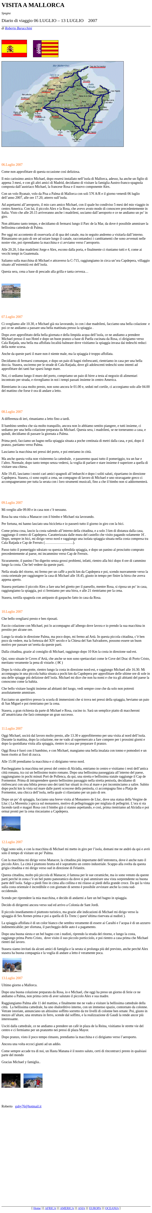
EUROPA (95, 1208)
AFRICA (50, 1208)
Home (37, 1208)
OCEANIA (112, 1208)
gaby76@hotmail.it (28, 1106)
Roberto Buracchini (18, 28)
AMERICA (67, 1208)
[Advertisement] (76, 1152)
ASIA (81, 1208)
